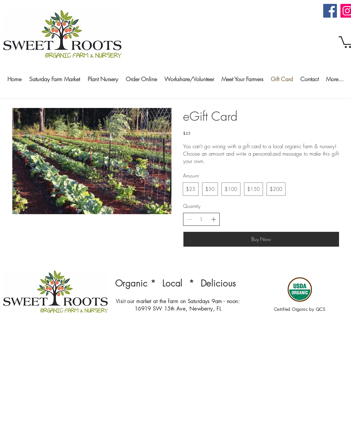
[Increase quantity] (213, 219)
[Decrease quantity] (189, 219)
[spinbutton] (201, 219)
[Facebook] (330, 11)
